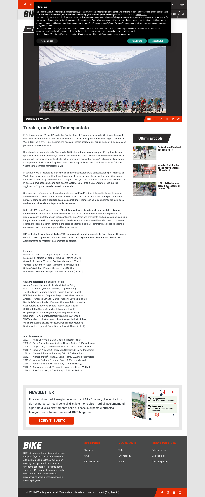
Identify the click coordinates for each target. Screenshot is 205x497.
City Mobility (124, 456)
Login (181, 4)
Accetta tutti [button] (158, 41)
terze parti (78, 17)
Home (28, 29)
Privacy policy (159, 450)
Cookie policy (158, 456)
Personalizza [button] (47, 41)
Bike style (88, 450)
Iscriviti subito (51, 421)
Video (121, 450)
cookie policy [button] (141, 14)
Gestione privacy (160, 461)
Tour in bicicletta (92, 461)
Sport (121, 461)
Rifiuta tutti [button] (137, 41)
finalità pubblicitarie (53, 23)
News (86, 456)
